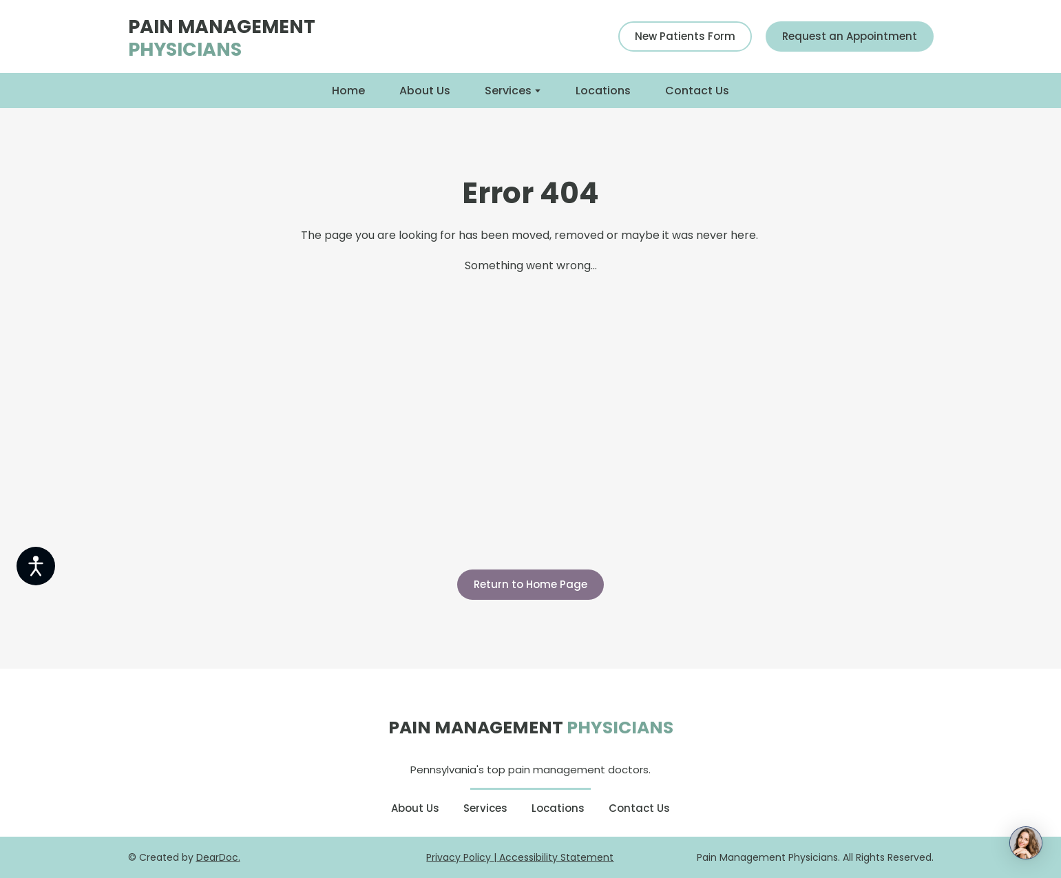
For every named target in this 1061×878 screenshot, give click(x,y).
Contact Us (697, 90)
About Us (424, 90)
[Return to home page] (269, 36)
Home (348, 90)
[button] (685, 36)
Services (508, 90)
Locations (603, 90)
